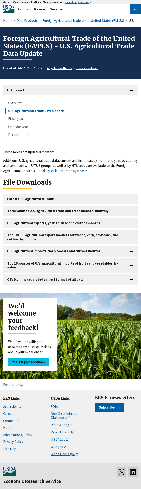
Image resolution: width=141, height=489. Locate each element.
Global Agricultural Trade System (59, 171)
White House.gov (63, 454)
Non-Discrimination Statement (65, 415)
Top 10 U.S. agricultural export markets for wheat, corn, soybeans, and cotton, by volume (62, 237)
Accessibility (12, 406)
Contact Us (11, 421)
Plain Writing (60, 425)
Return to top (13, 384)
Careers (8, 413)
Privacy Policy (13, 441)
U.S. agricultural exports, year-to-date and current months (53, 223)
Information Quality (17, 435)
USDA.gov (58, 439)
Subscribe (107, 407)
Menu (135, 9)
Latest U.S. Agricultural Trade (30, 199)
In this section (18, 90)
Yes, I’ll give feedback (28, 362)
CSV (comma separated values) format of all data (45, 279)
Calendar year (18, 127)
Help (7, 427)
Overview (15, 103)
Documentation (19, 134)
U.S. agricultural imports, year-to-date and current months (53, 251)
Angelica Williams (59, 68)
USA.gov (57, 447)
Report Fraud (60, 432)
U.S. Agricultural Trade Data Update (36, 110)
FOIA (54, 406)
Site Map (9, 449)
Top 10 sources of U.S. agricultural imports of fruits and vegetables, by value (62, 265)
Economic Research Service (40, 9)
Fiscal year (15, 118)
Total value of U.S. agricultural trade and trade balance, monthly (58, 211)
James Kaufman (87, 68)
